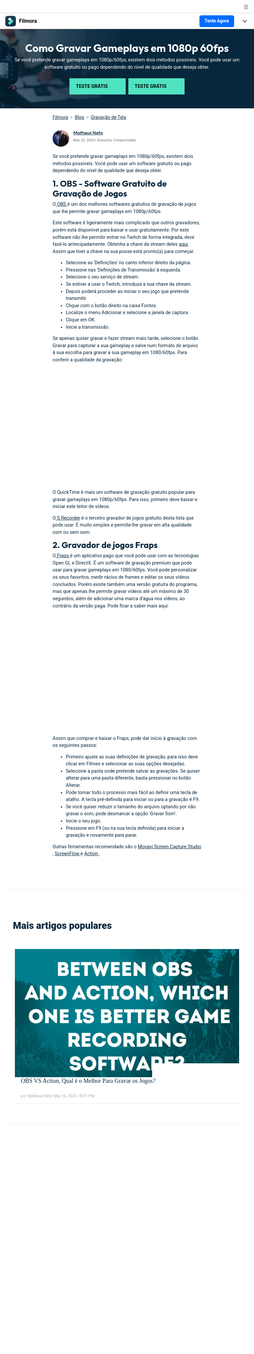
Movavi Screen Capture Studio (169, 847)
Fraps (63, 556)
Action (91, 854)
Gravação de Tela (108, 117)
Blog (79, 117)
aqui (183, 244)
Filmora (60, 117)
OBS (61, 204)
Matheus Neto (88, 133)
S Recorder (68, 518)
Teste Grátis (97, 86)
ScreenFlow (67, 854)
